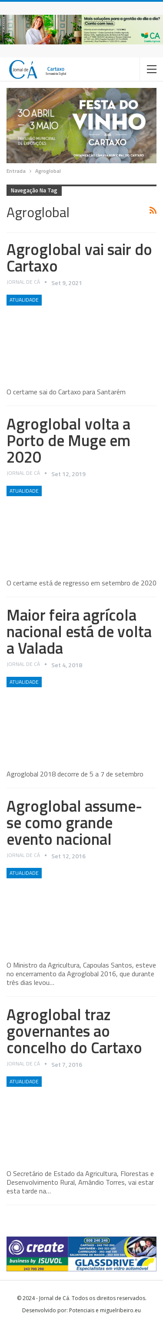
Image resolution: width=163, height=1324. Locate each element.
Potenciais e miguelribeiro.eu (105, 1310)
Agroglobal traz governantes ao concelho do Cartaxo (74, 1030)
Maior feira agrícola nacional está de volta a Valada (79, 631)
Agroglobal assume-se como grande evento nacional (74, 822)
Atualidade (24, 300)
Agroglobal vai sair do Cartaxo (79, 257)
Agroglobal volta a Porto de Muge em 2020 (68, 440)
